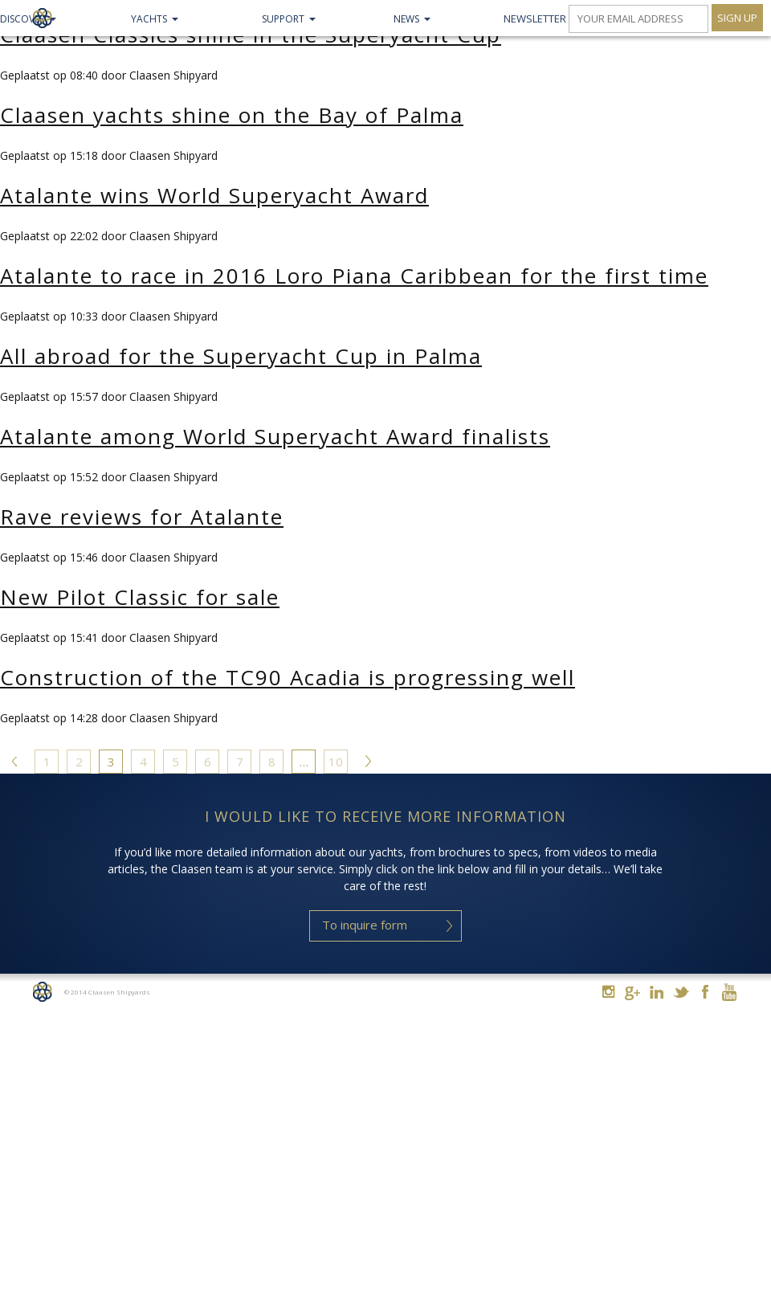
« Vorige (14, 764)
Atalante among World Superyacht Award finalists (275, 436)
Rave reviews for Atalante (142, 516)
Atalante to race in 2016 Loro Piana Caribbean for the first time (354, 275)
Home (42, 992)
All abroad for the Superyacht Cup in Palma (241, 355)
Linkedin (657, 992)
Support (283, 19)
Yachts (149, 19)
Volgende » (368, 764)
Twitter (681, 992)
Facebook (705, 992)
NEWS (406, 19)
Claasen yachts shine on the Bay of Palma (231, 114)
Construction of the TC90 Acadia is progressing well (287, 677)
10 (335, 762)
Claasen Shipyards (42, 18)
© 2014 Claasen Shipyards (107, 991)
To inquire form (364, 925)
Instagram (608, 992)
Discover (22, 19)
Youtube (729, 992)
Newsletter (535, 18)
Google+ (632, 993)
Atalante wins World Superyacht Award (214, 195)
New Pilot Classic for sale (139, 596)
